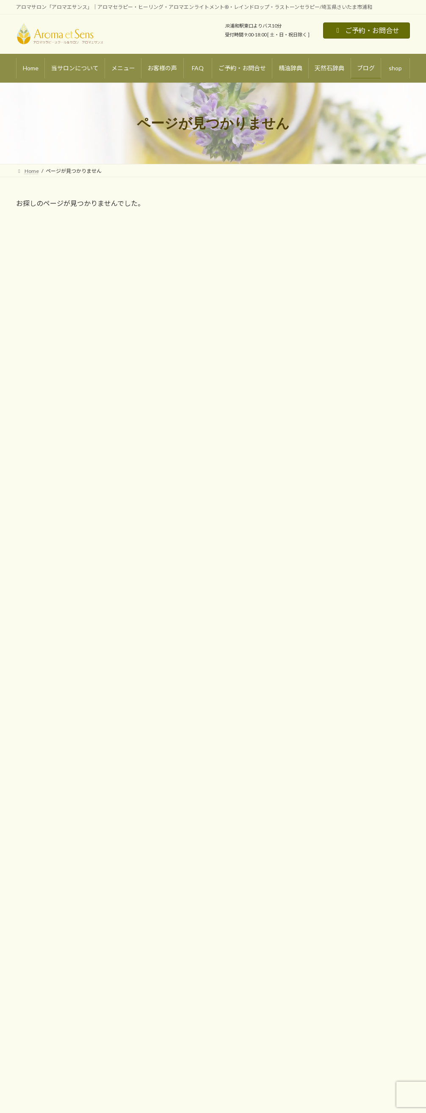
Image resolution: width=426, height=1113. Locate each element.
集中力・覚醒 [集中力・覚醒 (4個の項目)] (348, 500)
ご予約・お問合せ (366, 30)
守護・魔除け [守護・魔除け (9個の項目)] (317, 470)
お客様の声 (169, 810)
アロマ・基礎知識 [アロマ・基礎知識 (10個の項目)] (321, 441)
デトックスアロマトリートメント (64, 868)
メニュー (31, 838)
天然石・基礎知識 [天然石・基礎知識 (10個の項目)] (366, 455)
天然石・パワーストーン (338, 394)
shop (162, 882)
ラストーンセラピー (49, 912)
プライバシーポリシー (182, 911)
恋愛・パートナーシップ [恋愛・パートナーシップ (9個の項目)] (328, 485)
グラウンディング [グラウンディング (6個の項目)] (321, 455)
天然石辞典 (169, 853)
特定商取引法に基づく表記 (187, 897)
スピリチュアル (327, 411)
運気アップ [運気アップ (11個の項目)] (314, 500)
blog (161, 824)
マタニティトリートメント (56, 897)
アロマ (315, 376)
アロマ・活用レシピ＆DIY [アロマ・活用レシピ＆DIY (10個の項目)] (375, 441)
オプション (39, 927)
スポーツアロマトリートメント (61, 883)
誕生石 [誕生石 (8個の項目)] (399, 485)
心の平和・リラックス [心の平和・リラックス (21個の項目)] (361, 470)
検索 (392, 675)
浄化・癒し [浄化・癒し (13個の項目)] (373, 485)
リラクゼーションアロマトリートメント (72, 853)
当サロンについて (41, 824)
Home (28, 809)
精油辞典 (167, 838)
